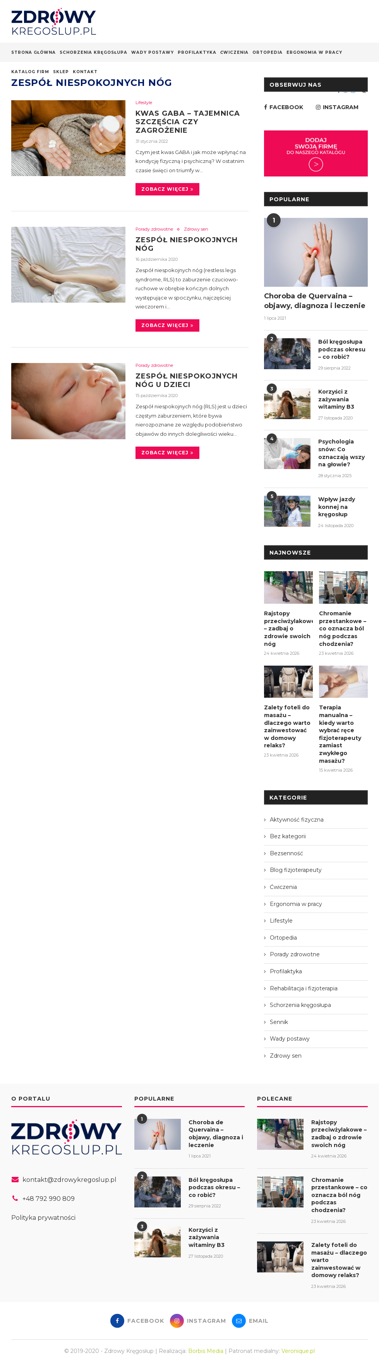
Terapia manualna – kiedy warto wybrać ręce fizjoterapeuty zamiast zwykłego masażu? (340, 734)
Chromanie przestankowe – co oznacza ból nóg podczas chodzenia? (342, 628)
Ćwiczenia (234, 52)
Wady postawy (152, 52)
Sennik (279, 1022)
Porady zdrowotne (154, 229)
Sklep (61, 71)
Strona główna (33, 52)
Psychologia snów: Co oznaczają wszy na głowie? (341, 453)
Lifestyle (143, 102)
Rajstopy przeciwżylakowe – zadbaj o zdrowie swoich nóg (288, 628)
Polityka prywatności (43, 1217)
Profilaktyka (197, 52)
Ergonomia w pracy (314, 52)
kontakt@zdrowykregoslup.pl (69, 1179)
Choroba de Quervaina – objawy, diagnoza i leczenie (314, 301)
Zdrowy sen (196, 229)
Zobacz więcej (167, 189)
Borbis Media (205, 1351)
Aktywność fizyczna (297, 819)
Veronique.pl (298, 1351)
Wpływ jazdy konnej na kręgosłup (336, 507)
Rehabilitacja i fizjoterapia (304, 988)
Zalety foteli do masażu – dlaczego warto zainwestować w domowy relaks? (287, 726)
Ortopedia (267, 52)
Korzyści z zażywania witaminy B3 (336, 399)
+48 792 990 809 (48, 1198)
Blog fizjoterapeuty (296, 869)
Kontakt (85, 71)
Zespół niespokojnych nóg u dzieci (186, 380)
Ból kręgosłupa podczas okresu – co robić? (341, 349)
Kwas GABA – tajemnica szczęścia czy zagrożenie (187, 122)
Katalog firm (30, 71)
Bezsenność (286, 853)
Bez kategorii (288, 836)
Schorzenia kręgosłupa (93, 52)
